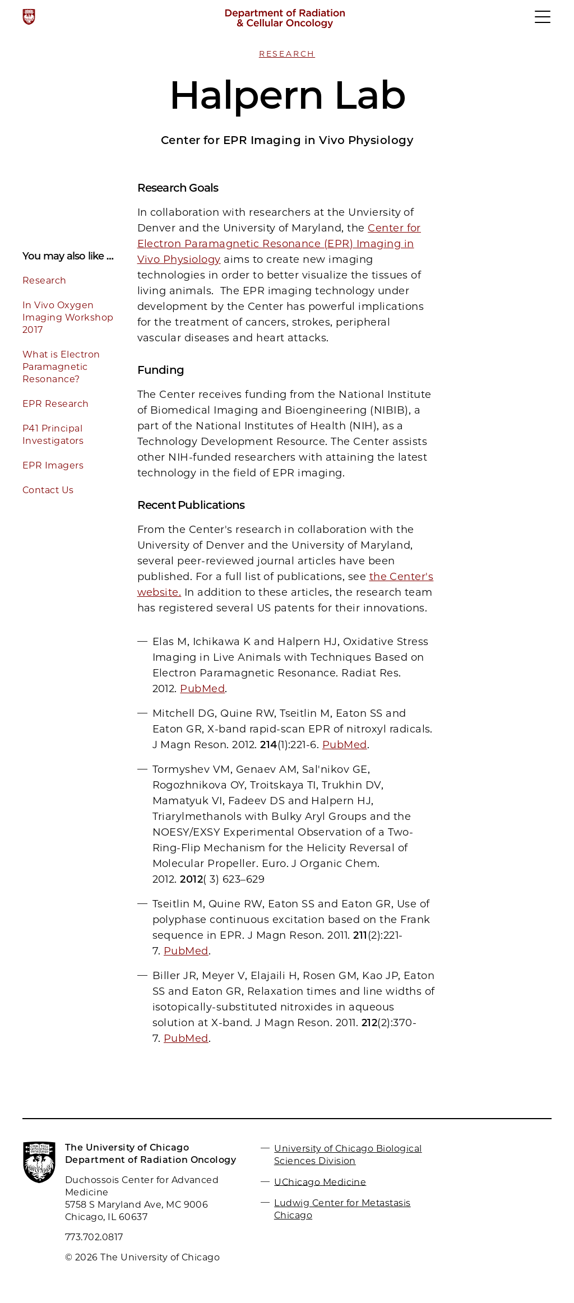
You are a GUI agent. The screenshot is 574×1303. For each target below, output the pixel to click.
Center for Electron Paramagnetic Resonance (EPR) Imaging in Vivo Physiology (279, 244)
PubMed (202, 689)
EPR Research (55, 403)
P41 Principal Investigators (53, 434)
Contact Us (48, 490)
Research (287, 54)
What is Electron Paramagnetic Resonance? (61, 366)
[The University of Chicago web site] (28, 17)
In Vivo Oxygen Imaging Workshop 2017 (68, 317)
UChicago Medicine (320, 1181)
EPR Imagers (53, 465)
